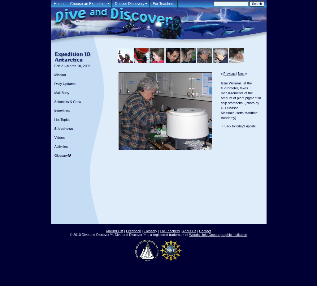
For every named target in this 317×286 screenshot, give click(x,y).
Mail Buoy (61, 93)
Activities (61, 146)
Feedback (133, 231)
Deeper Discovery (129, 4)
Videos (59, 137)
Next (241, 73)
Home (59, 4)
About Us (189, 231)
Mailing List (114, 231)
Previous (230, 73)
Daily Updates (65, 84)
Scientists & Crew (67, 102)
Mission (60, 75)
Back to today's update (240, 126)
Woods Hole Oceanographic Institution (218, 235)
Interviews (62, 111)
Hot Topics (62, 120)
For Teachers (163, 4)
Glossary (61, 155)
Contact (205, 231)
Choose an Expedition (88, 4)
